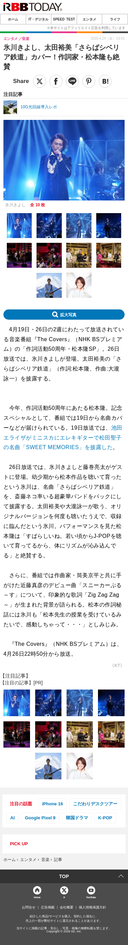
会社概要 (66, 907)
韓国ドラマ (77, 817)
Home (37, 897)
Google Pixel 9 (40, 817)
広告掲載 (48, 907)
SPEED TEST (64, 19)
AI (12, 817)
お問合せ (28, 907)
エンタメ (89, 19)
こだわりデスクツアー (95, 803)
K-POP (105, 817)
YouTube (91, 897)
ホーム (13, 19)
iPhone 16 (52, 803)
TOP (64, 876)
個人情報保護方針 (92, 907)
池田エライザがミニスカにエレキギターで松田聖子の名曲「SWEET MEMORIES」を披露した (63, 437)
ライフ (115, 19)
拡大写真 (68, 314)
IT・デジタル (38, 19)
